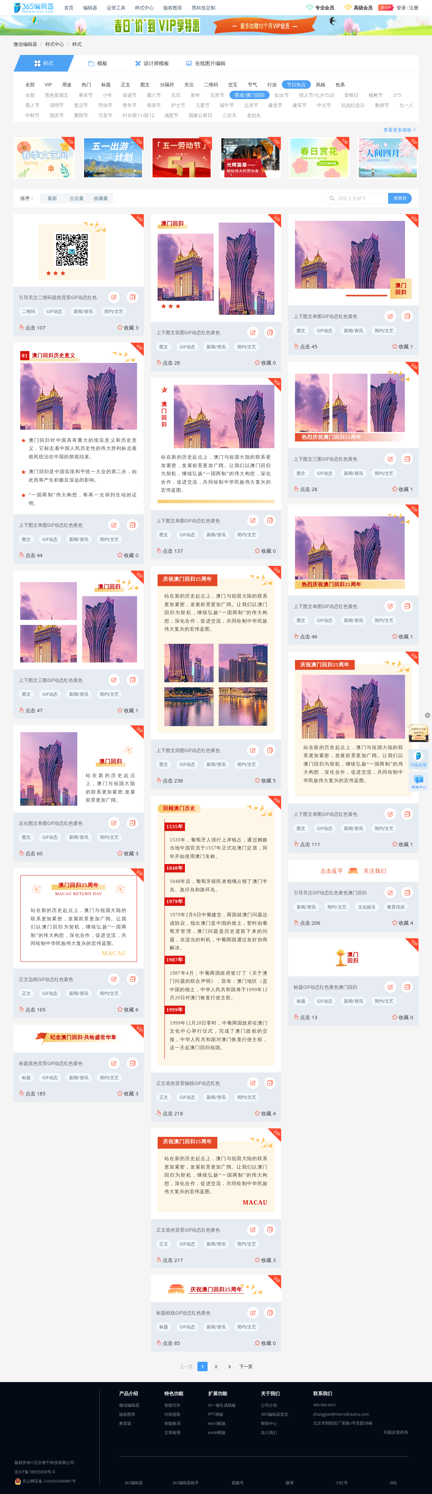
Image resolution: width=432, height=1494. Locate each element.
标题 (26, 1077)
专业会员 (324, 7)
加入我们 (269, 1432)
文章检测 (172, 1432)
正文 (26, 993)
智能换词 (172, 1423)
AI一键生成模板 (222, 1405)
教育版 (125, 1423)
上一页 (186, 1366)
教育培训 (396, 907)
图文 (26, 539)
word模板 (217, 1423)
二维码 (28, 311)
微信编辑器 (25, 44)
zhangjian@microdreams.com (341, 1414)
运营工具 (116, 7)
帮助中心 (269, 1423)
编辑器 (90, 7)
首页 (69, 7)
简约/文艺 (114, 311)
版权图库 (172, 7)
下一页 (245, 1366)
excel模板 (217, 1432)
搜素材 (400, 198)
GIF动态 (54, 311)
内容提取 (172, 1414)
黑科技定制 (203, 7)
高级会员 (363, 7)
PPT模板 (215, 1414)
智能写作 (172, 1405)
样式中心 (144, 7)
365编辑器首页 (274, 1414)
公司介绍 (269, 1405)
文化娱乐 (367, 907)
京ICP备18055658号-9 (35, 1472)
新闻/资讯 (83, 311)
